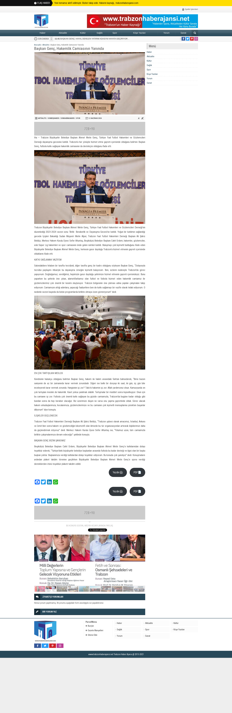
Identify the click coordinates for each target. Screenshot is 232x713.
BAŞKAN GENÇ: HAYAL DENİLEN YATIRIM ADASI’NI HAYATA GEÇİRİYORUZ (92, 39)
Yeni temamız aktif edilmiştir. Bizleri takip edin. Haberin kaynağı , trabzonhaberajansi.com (96, 3)
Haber (42, 33)
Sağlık (100, 33)
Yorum (166, 33)
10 (139, 589)
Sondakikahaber (67, 118)
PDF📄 (137, 472)
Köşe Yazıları (139, 33)
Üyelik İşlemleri (191, 9)
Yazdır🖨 (118, 472)
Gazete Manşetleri (94, 630)
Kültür (83, 33)
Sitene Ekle (91, 635)
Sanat (183, 33)
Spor (114, 33)
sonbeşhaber (53, 118)
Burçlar (90, 626)
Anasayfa (37, 45)
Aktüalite (63, 33)
